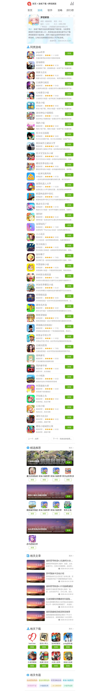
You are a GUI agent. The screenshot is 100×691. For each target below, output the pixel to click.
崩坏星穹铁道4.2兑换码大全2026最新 (62, 561)
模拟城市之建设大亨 (45, 143)
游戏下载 (43, 4)
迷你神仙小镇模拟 (44, 113)
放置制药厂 (41, 224)
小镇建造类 (44, 686)
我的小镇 (40, 123)
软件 (50, 10)
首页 (31, 4)
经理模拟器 (41, 295)
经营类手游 (32, 686)
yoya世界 (40, 52)
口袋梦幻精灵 (42, 82)
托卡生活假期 (42, 133)
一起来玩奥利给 (43, 173)
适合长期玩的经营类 (44, 680)
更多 (70, 448)
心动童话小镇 (42, 92)
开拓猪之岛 (41, 396)
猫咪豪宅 (40, 355)
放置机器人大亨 (43, 183)
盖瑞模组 (40, 62)
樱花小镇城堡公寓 (44, 426)
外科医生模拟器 (43, 274)
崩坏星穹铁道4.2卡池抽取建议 (59, 586)
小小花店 (40, 234)
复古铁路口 (41, 244)
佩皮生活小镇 (42, 204)
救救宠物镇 (41, 315)
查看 (32, 480)
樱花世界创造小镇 (44, 163)
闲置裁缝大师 (42, 386)
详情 (69, 53)
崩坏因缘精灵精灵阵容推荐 (58, 612)
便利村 (39, 214)
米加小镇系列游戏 (68, 680)
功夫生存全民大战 (67, 439)
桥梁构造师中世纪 (44, 193)
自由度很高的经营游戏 (32, 680)
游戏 (40, 10)
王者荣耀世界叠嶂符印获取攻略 (60, 599)
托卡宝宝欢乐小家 (44, 153)
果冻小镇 (40, 102)
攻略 (60, 10)
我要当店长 (41, 72)
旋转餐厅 (40, 254)
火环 (36, 439)
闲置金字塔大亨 (43, 335)
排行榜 (70, 10)
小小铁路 (40, 375)
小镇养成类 (68, 686)
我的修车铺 (41, 365)
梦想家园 (44, 17)
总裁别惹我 (41, 345)
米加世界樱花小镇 (44, 284)
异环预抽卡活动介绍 (55, 573)
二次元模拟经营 (56, 686)
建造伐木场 (41, 305)
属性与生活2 (42, 416)
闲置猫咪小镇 (42, 264)
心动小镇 (40, 406)
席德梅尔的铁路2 (44, 325)
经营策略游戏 (56, 680)
